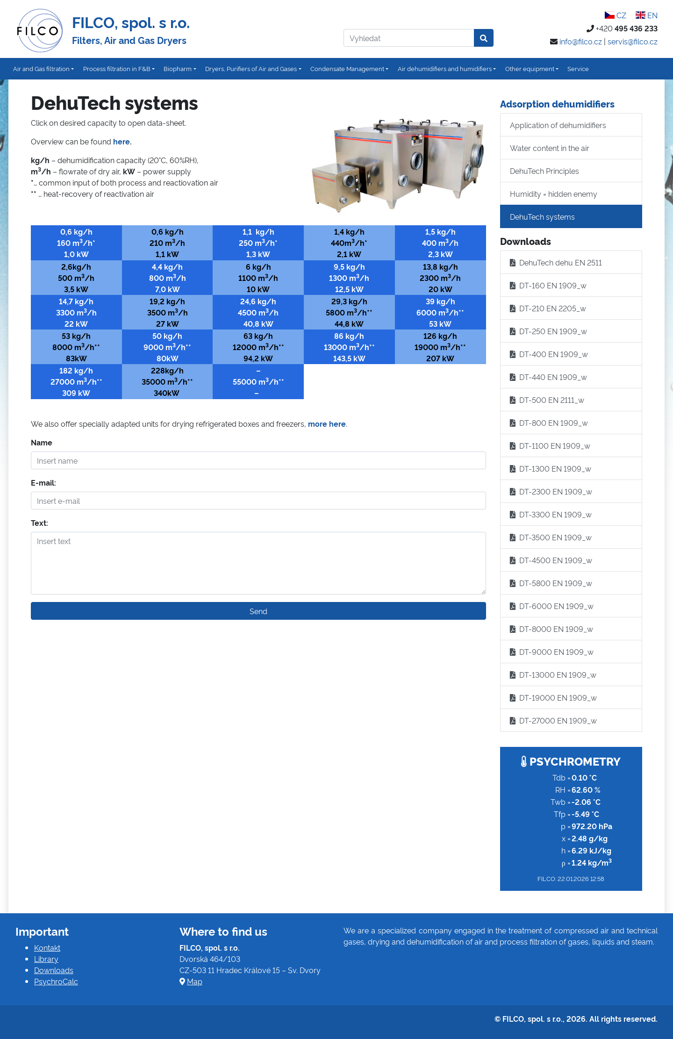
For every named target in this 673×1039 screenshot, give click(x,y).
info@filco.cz (580, 41)
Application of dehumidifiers (558, 125)
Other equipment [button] (529, 68)
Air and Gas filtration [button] (41, 68)
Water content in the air (549, 148)
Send (258, 611)
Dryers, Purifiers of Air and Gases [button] (251, 68)
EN (647, 15)
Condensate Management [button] (347, 68)
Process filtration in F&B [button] (116, 68)
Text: (39, 522)
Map (194, 981)
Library (46, 958)
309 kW (76, 392)
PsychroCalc (56, 981)
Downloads (53, 970)
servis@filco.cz (633, 41)
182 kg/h (76, 370)
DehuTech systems (542, 216)
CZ (615, 15)
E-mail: (43, 482)
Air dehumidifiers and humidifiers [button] (445, 68)
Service (578, 68)
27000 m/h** (76, 381)
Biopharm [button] (178, 68)
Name (41, 442)
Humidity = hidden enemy (553, 193)
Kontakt (47, 947)
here (121, 141)
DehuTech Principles (544, 170)
